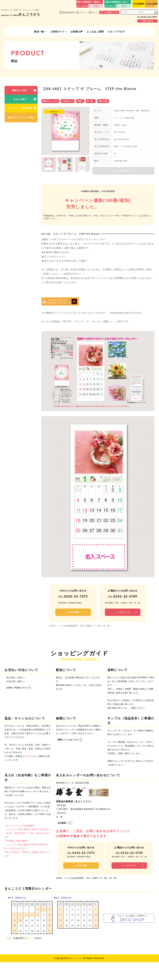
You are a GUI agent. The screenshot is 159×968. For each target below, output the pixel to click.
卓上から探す (19, 99)
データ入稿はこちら (109, 12)
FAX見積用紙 (138, 4)
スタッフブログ (116, 31)
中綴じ (82, 101)
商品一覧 (39, 31)
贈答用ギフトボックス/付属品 (21, 117)
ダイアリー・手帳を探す (20, 108)
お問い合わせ (147, 21)
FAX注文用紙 (151, 4)
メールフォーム (122, 615)
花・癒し (93, 101)
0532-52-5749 (147, 17)
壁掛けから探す (20, 90)
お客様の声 (76, 31)
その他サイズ (69, 101)
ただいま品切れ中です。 (123, 172)
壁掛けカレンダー (51, 101)
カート (93, 12)
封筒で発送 (106, 101)
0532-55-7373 (73, 599)
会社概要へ (63, 826)
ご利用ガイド (57, 31)
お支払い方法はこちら (17, 690)
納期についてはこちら (69, 743)
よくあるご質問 (95, 31)
